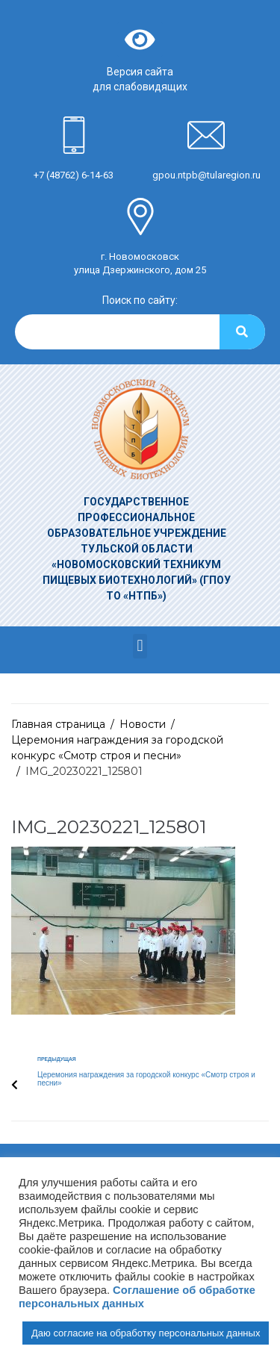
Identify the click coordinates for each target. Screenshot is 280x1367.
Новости (142, 724)
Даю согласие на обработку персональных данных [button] (145, 1333)
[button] (140, 646)
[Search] (242, 331)
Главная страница (58, 724)
